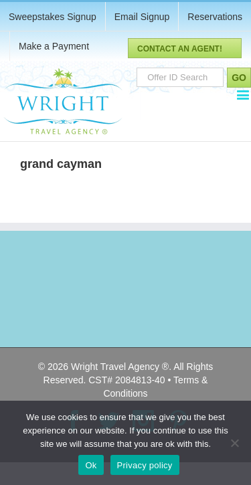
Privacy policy (145, 465)
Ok (90, 465)
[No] (234, 443)
